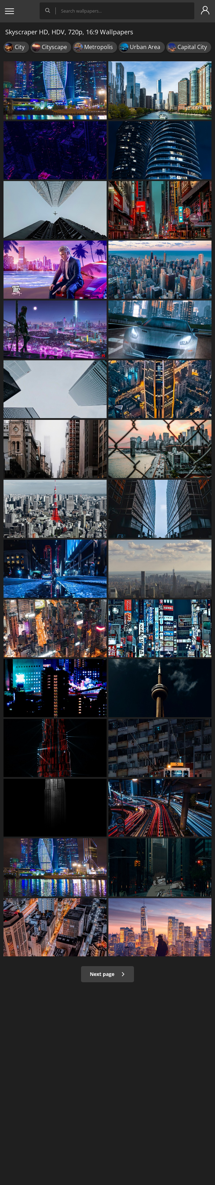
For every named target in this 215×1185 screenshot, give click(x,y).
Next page (107, 974)
